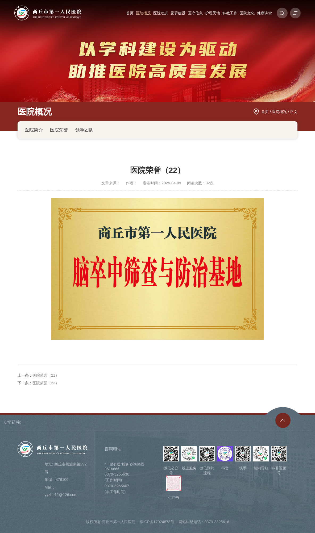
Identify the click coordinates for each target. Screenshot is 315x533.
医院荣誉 (59, 129)
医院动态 (160, 13)
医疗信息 (195, 13)
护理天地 (212, 13)
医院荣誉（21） (45, 375)
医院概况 (143, 13)
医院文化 (247, 13)
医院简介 (34, 129)
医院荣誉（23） (45, 383)
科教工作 (229, 13)
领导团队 (84, 129)
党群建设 (178, 13)
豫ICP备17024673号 (157, 522)
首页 (130, 13)
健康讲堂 (264, 13)
